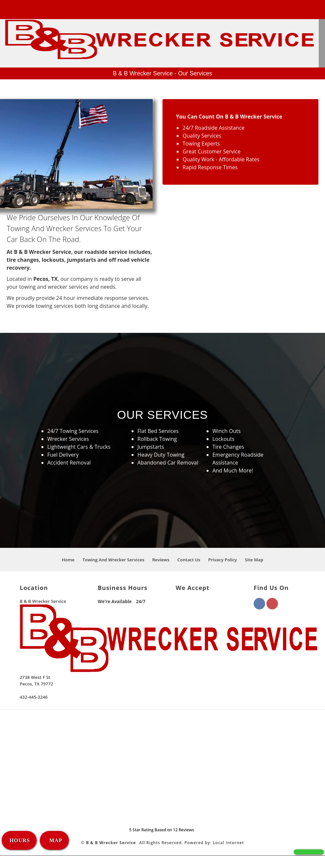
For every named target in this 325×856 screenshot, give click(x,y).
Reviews (160, 560)
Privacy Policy (222, 560)
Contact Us (188, 560)
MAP (55, 840)
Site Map (254, 560)
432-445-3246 (25, 9)
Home (68, 560)
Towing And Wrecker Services (113, 560)
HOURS (20, 840)
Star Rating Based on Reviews (161, 830)
